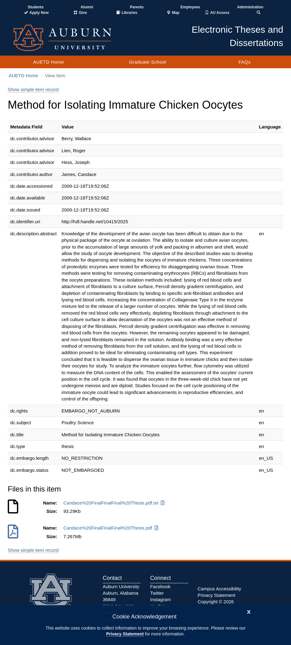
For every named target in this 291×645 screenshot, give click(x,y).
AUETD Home (48, 62)
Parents (136, 7)
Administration (250, 7)
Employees (190, 7)
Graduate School (147, 62)
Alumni (86, 7)
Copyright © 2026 (216, 601)
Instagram (160, 599)
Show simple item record (33, 89)
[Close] (249, 611)
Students (36, 7)
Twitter (157, 593)
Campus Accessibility (219, 588)
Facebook (160, 586)
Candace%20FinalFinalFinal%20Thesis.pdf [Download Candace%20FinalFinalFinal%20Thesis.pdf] (111, 527)
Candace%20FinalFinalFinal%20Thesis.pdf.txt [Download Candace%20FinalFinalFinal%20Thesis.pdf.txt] (114, 502)
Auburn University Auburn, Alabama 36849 (121, 593)
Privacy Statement (124, 633)
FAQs (244, 62)
